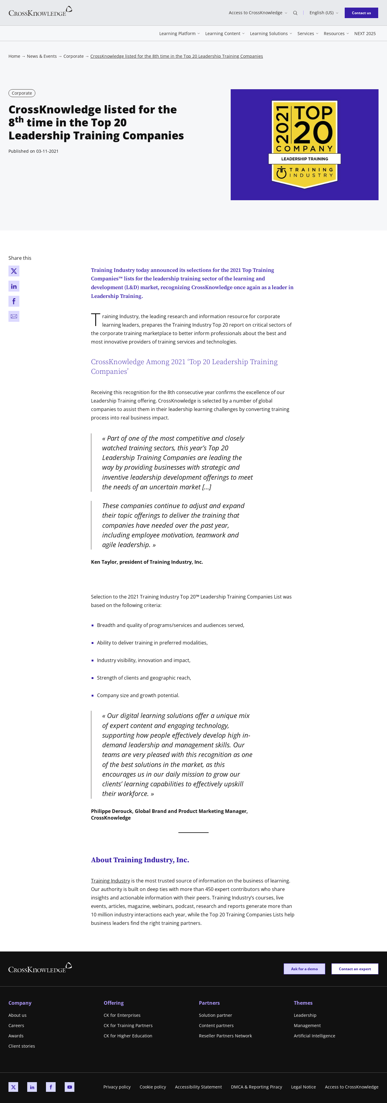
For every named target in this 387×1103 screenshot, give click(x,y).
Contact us (363, 12)
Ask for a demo (304, 968)
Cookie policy (153, 1087)
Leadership (305, 1015)
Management (307, 1025)
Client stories (21, 1046)
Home (14, 56)
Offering (114, 1003)
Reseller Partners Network (225, 1036)
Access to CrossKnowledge (352, 1087)
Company (19, 1003)
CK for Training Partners (128, 1025)
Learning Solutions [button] (269, 33)
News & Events (42, 56)
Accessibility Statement (198, 1087)
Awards (16, 1036)
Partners (209, 1003)
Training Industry (110, 880)
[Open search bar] (295, 12)
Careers (16, 1025)
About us (17, 1015)
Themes (303, 1003)
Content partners (216, 1025)
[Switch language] (324, 12)
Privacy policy (117, 1087)
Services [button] (306, 33)
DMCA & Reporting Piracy (256, 1087)
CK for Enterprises (122, 1015)
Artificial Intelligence (314, 1036)
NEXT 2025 (365, 33)
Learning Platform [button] (177, 33)
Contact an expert (355, 968)
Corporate (73, 56)
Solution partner (215, 1015)
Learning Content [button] (222, 33)
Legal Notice (303, 1087)
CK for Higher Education (128, 1036)
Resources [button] (334, 33)
